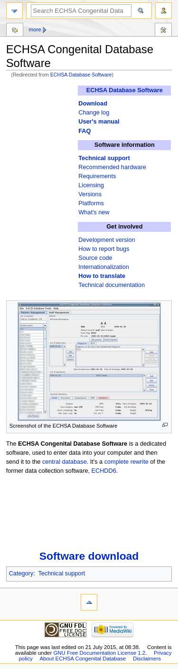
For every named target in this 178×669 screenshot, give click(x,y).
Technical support (104, 158)
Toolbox (163, 30)
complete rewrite (126, 462)
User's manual (98, 121)
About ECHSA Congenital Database (83, 658)
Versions (90, 194)
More (34, 29)
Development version (106, 240)
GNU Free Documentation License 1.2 (99, 653)
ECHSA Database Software (81, 74)
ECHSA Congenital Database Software (72, 443)
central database (64, 462)
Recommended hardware (112, 167)
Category (21, 573)
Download (92, 103)
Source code (95, 258)
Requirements (97, 176)
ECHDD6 (104, 471)
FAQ (84, 131)
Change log (93, 112)
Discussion (15, 30)
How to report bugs (103, 249)
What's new (93, 212)
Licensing (91, 185)
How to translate (101, 276)
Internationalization (103, 267)
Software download (89, 556)
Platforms (91, 203)
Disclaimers (147, 658)
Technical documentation (111, 285)
